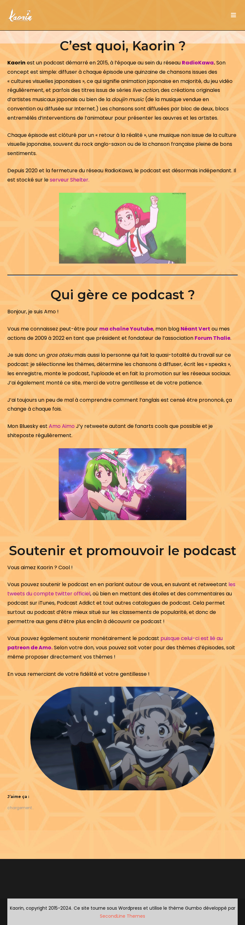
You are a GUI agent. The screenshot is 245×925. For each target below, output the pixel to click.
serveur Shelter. (69, 179)
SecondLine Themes (122, 916)
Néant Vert (195, 328)
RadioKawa (198, 62)
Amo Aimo (62, 426)
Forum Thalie (212, 338)
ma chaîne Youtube (126, 328)
